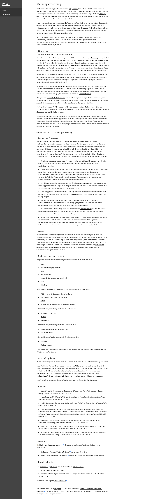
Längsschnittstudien (61, 33)
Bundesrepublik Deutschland (60, 242)
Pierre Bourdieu (46, 397)
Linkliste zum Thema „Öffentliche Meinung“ (55, 452)
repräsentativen (93, 23)
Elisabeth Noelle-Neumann (56, 98)
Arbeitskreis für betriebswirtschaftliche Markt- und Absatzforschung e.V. (61, 103)
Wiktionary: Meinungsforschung (50, 445)
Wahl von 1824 (68, 60)
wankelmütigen (42, 376)
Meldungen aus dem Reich (67, 86)
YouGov (43, 345)
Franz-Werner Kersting (59, 411)
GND (56, 481)
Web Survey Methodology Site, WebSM (54, 455)
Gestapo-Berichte (85, 94)
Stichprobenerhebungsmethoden (85, 70)
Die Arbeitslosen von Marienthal (55, 74)
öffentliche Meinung (69, 144)
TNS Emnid (44, 285)
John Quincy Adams (62, 65)
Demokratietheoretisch (72, 368)
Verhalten (69, 161)
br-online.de (44, 467)
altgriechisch (73, 9)
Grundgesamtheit (58, 25)
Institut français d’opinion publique (52, 329)
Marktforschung (56, 16)
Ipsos (42, 281)
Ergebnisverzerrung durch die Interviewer (86, 183)
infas (42, 271)
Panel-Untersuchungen (74, 40)
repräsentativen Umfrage (66, 68)
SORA (43, 301)
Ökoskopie (102, 14)
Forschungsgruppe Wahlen (52, 267)
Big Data (57, 126)
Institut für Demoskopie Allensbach (48, 100)
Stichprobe (67, 211)
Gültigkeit (55, 247)
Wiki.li (6, 4)
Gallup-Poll (69, 70)
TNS (42, 332)
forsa (42, 264)
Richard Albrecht (46, 391)
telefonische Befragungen (74, 121)
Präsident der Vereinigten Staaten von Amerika (87, 65)
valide (91, 225)
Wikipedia (57, 489)
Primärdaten (69, 25)
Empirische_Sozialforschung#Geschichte (59, 54)
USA (104, 242)
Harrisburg (94, 58)
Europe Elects (62, 349)
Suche (4, 10)
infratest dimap (46, 274)
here (71, 491)
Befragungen (69, 23)
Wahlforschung (79, 366)
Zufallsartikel (6, 14)
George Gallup (103, 68)
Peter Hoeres (45, 409)
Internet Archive (78, 467)
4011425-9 (62, 481)
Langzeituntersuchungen (45, 33)
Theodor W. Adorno (53, 107)
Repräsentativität (85, 209)
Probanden (77, 194)
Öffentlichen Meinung (84, 11)
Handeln (79, 161)
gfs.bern (43, 317)
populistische (62, 376)
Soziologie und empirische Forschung (50, 112)
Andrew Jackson (97, 60)
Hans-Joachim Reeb (47, 432)
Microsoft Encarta (59, 470)
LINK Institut (45, 320)
